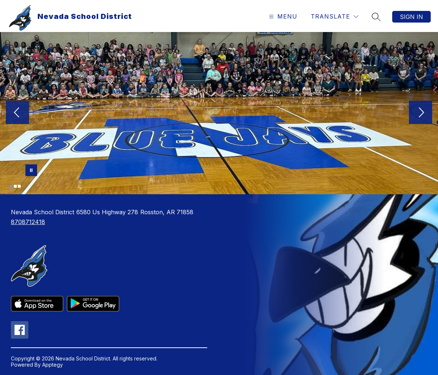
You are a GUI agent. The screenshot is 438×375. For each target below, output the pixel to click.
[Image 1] (11, 187)
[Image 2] (15, 186)
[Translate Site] (334, 16)
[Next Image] (420, 113)
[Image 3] (19, 186)
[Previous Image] (17, 113)
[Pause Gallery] (31, 170)
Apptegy (52, 365)
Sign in (411, 16)
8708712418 (28, 222)
